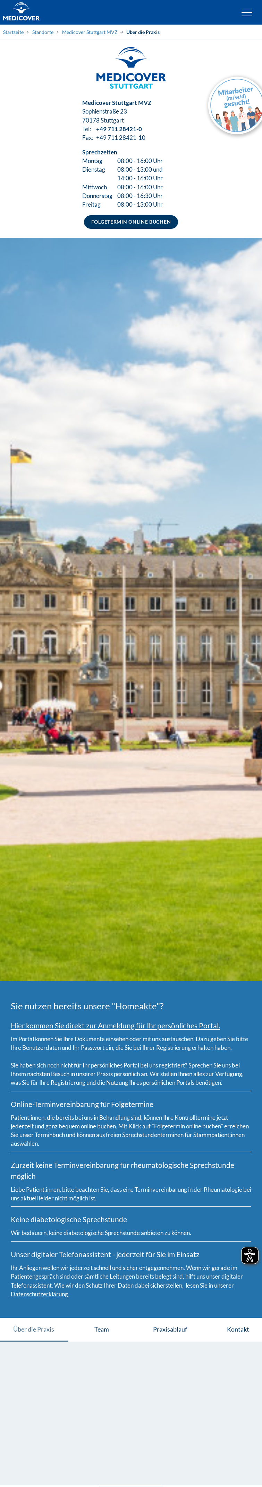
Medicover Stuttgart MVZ (90, 32)
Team (101, 1329)
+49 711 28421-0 (119, 129)
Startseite (13, 32)
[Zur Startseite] (21, 12)
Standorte (42, 32)
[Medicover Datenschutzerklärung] (184, 1285)
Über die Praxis (143, 32)
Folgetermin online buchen (131, 222)
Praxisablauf (170, 1329)
